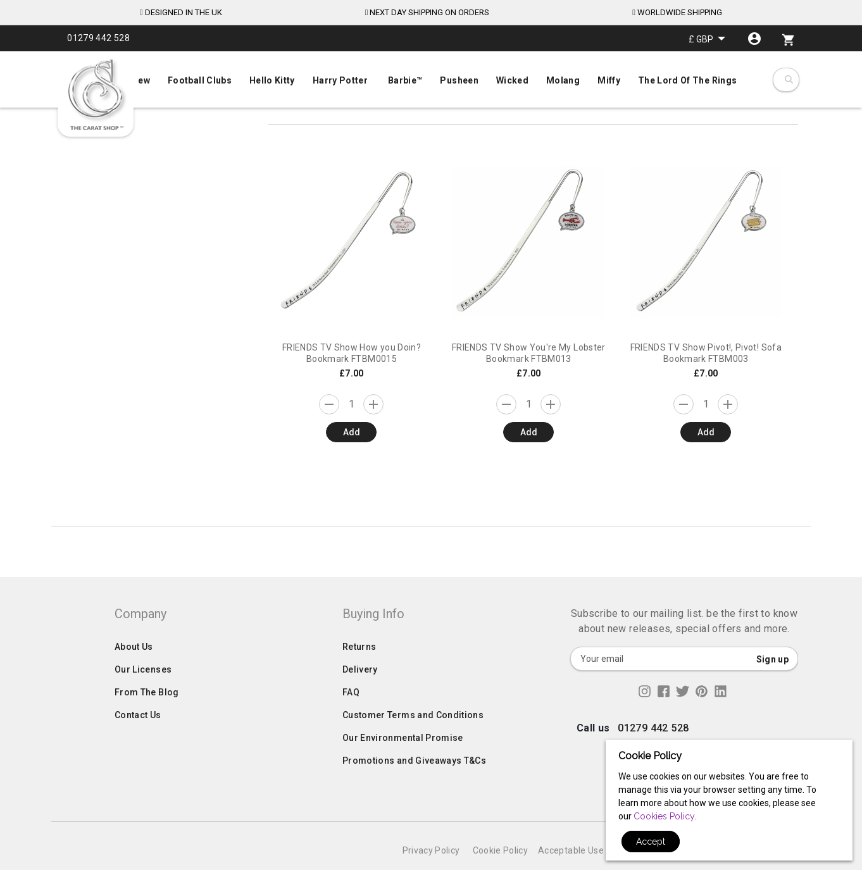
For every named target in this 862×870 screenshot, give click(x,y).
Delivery (360, 695)
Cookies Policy (664, 816)
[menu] (431, 77)
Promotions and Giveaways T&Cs (414, 786)
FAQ (350, 717)
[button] (707, 39)
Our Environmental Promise (402, 763)
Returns (359, 672)
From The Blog (147, 717)
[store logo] (95, 95)
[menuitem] (431, 79)
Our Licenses (143, 695)
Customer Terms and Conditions (413, 740)
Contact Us (138, 740)
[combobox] (788, 80)
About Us (134, 672)
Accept (650, 841)
